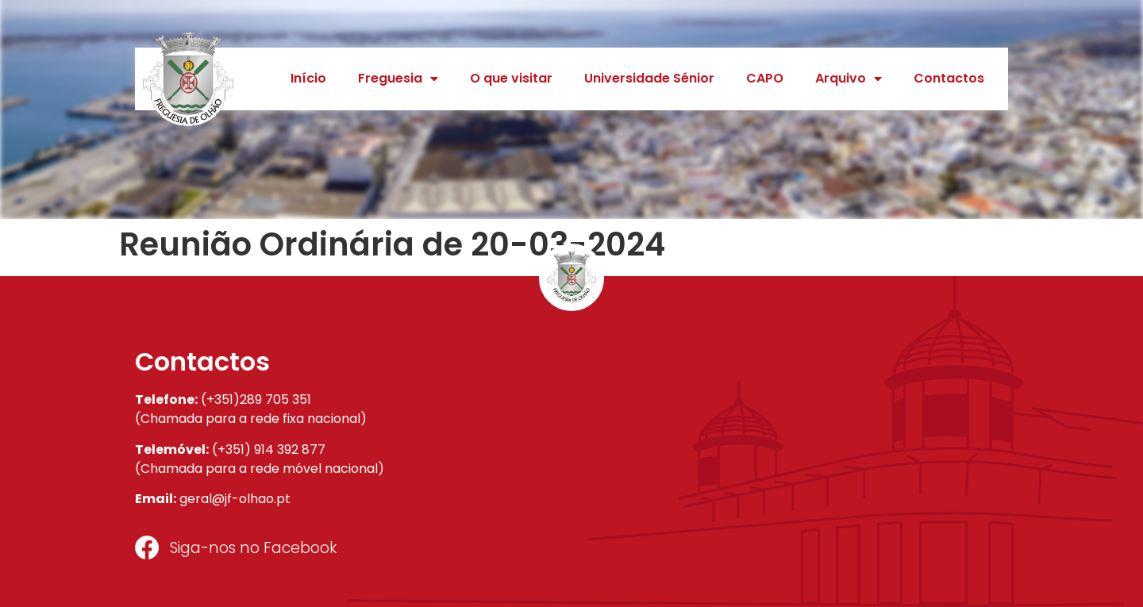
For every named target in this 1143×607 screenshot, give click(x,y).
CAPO (764, 78)
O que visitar (511, 78)
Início (308, 78)
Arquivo (848, 78)
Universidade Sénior (649, 78)
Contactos (949, 78)
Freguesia (398, 78)
